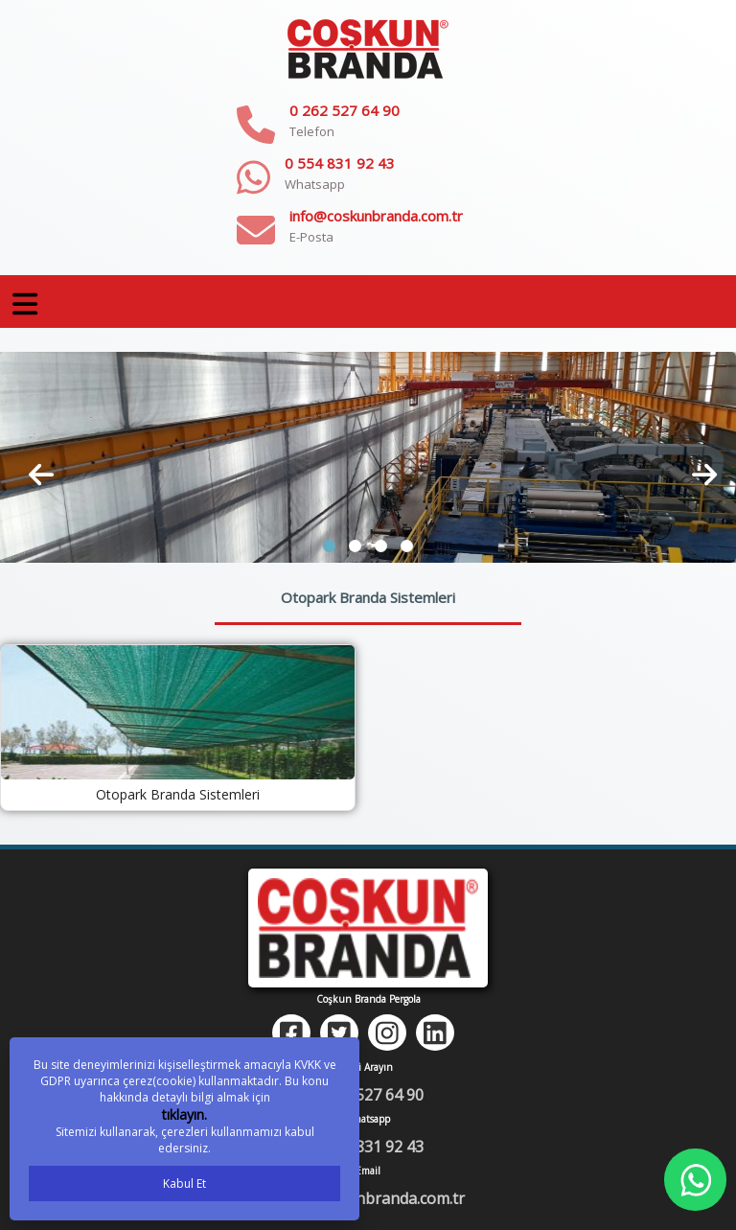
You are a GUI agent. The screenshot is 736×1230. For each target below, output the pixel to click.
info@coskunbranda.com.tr (376, 215)
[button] (329, 546)
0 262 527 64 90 (344, 110)
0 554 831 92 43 (340, 163)
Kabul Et (184, 1183)
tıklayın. (184, 1114)
